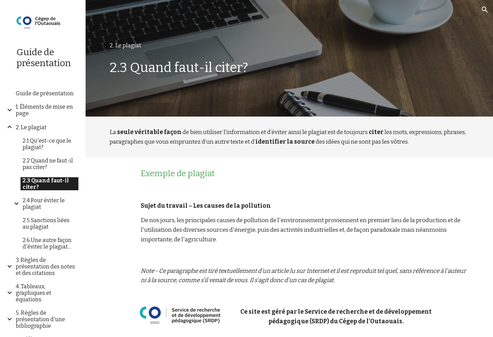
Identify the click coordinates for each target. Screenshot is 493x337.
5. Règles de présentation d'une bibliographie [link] (40, 319)
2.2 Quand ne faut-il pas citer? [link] (48, 163)
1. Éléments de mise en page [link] (44, 110)
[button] (485, 9)
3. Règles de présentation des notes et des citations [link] (45, 266)
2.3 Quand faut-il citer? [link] (46, 183)
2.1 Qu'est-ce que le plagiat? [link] (47, 144)
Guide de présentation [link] (45, 93)
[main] (289, 45)
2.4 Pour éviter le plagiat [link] (44, 203)
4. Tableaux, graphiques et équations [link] (33, 293)
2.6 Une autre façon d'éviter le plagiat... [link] (47, 243)
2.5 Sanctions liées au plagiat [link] (46, 223)
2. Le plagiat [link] (31, 127)
